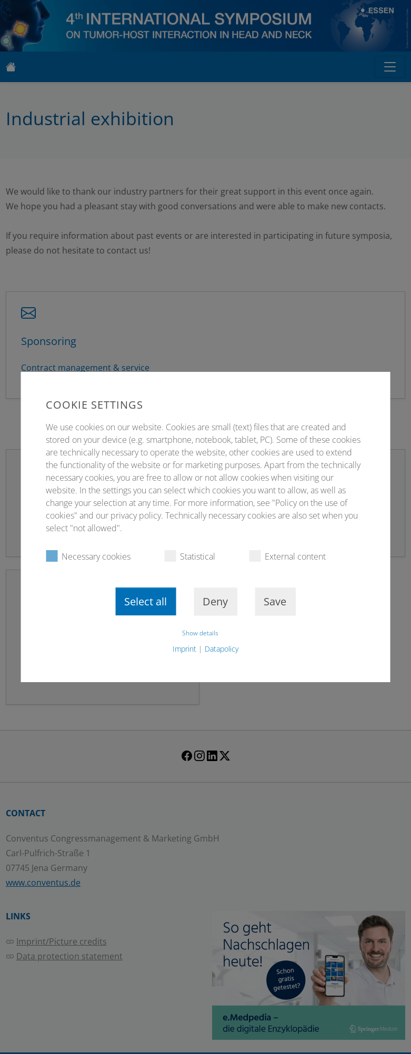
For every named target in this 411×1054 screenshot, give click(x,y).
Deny (215, 601)
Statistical (189, 556)
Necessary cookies (88, 556)
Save (275, 601)
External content (287, 556)
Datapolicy (221, 649)
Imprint (184, 649)
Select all (145, 601)
